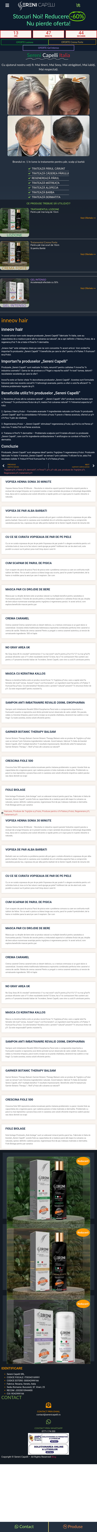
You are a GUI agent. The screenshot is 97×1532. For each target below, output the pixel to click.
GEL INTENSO (38, 279)
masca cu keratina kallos (25, 673)
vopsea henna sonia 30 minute (28, 481)
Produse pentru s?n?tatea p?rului (58, 811)
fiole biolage (15, 789)
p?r (48, 469)
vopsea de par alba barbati (26, 510)
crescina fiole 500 (19, 760)
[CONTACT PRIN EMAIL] (48, 1405)
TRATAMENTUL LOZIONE (44, 209)
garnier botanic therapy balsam (30, 731)
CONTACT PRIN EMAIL (48, 1411)
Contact (26, 1526)
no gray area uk (17, 647)
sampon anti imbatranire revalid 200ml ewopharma (45, 702)
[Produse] (65, 1527)
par (59, 469)
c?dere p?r (21, 469)
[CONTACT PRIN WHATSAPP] (48, 1421)
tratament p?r (26, 473)
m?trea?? (41, 469)
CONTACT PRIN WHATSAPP (49, 1428)
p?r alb (54, 469)
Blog (54, 1456)
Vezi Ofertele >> (88, 218)
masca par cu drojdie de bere (27, 589)
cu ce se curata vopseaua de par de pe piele (38, 537)
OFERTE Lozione (24, 42)
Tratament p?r (10, 814)
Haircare (8, 811)
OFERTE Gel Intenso (48, 47)
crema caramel (17, 618)
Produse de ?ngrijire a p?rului (27, 811)
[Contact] (16, 1527)
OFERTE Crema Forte (72, 42)
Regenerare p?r (11, 473)
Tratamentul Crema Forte (43, 242)
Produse (75, 1526)
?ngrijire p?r (9, 469)
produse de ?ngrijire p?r (73, 469)
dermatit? (31, 469)
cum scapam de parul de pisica (28, 563)
